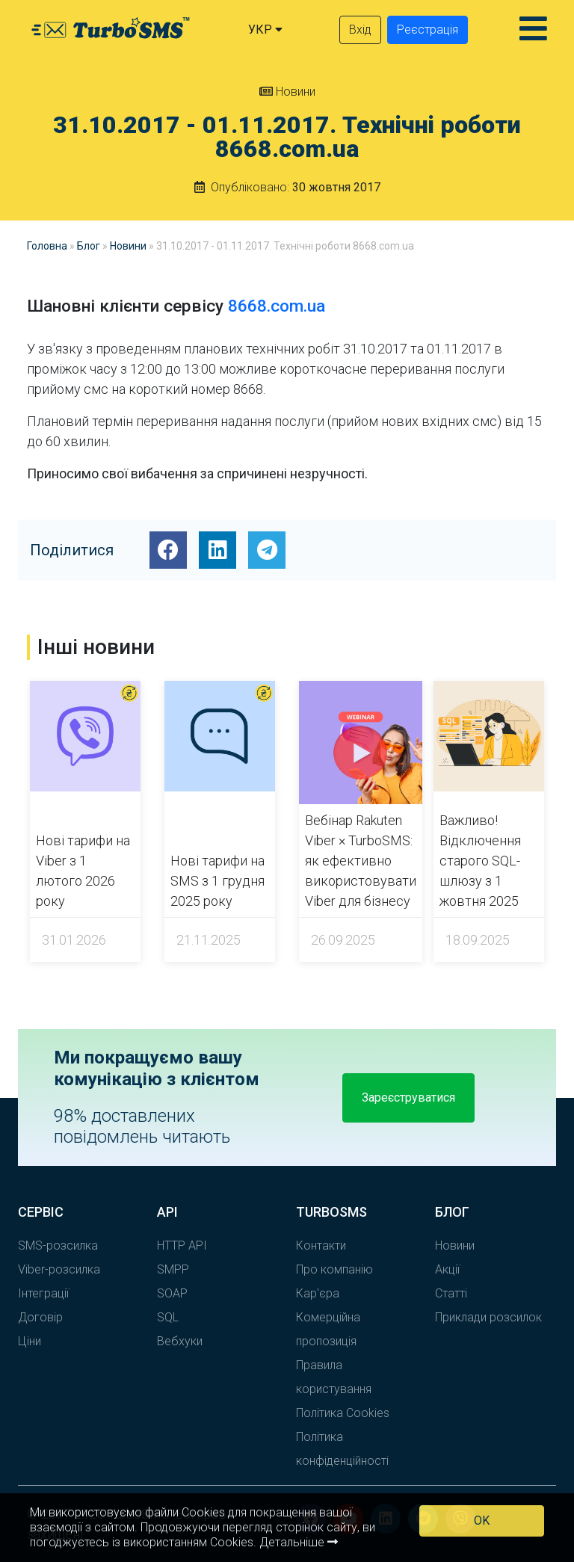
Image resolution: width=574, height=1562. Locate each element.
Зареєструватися (408, 1097)
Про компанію (334, 1269)
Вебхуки (180, 1341)
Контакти (321, 1245)
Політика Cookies (342, 1413)
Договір (40, 1317)
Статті (451, 1293)
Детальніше (298, 1542)
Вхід (360, 29)
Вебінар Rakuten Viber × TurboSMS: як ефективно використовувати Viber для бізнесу (360, 860)
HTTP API (182, 1245)
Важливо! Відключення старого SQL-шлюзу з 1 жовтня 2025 (480, 860)
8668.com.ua (276, 306)
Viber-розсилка (59, 1269)
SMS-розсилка (58, 1245)
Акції (447, 1269)
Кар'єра (317, 1293)
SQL (168, 1317)
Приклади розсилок (488, 1317)
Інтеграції (43, 1293)
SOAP (172, 1293)
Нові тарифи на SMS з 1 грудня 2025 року (217, 881)
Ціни (29, 1341)
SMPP (173, 1269)
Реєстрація (427, 29)
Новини (287, 91)
